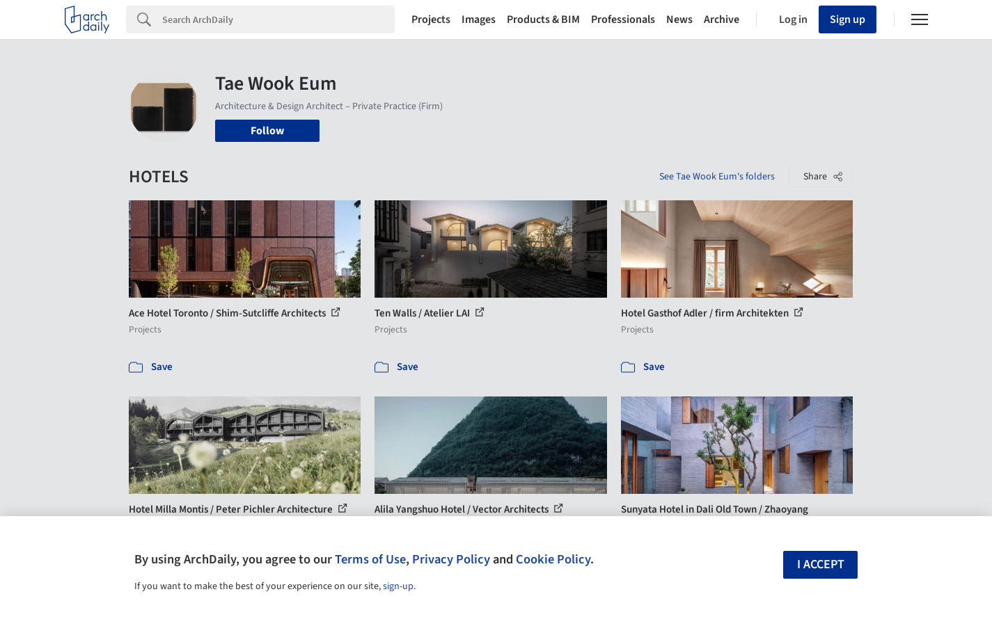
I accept (820, 564)
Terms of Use (370, 559)
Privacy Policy (451, 559)
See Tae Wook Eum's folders (717, 177)
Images (479, 19)
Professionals (623, 19)
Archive (721, 19)
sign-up (398, 586)
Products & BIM (543, 19)
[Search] (278, 19)
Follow (267, 130)
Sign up (847, 19)
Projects (430, 19)
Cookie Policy (553, 559)
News (679, 19)
